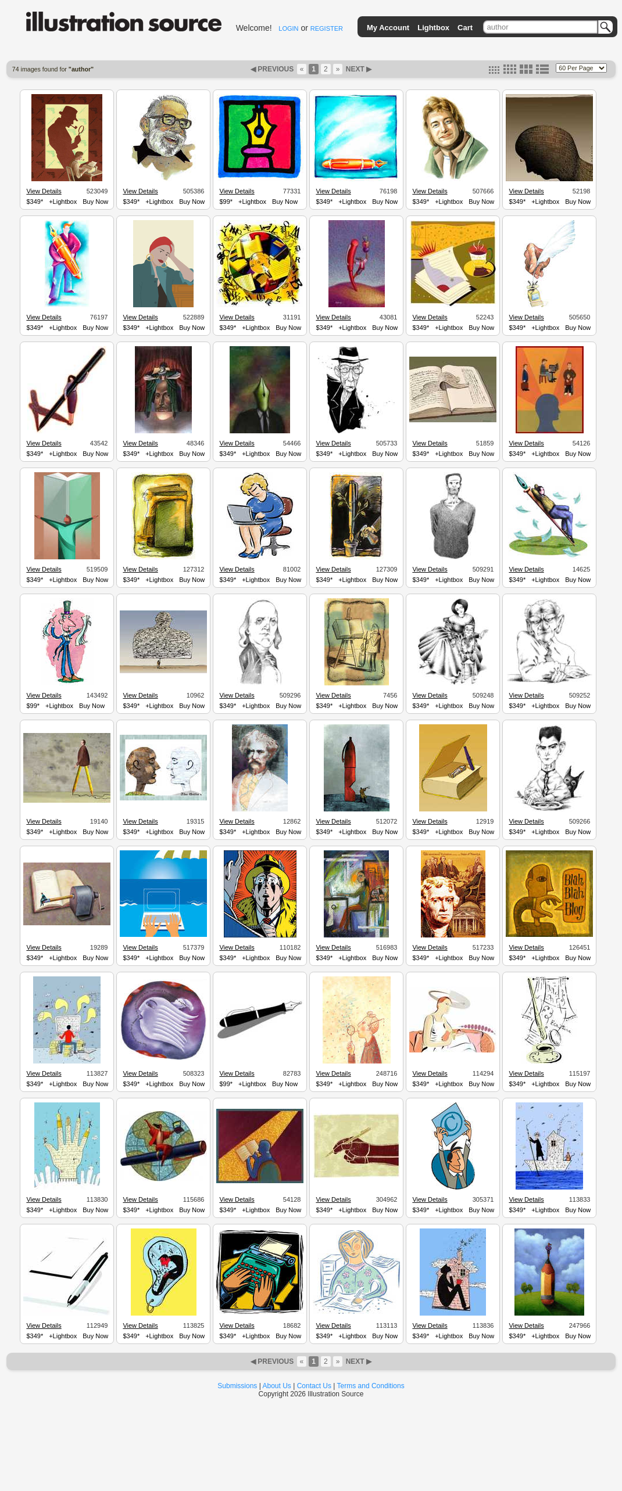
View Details (43, 191)
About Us (277, 1386)
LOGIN (288, 28)
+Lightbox (63, 201)
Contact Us (314, 1386)
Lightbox (433, 27)
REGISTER (326, 28)
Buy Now (95, 201)
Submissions (237, 1386)
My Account (388, 27)
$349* (34, 201)
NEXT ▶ (357, 69)
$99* (226, 201)
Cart (465, 27)
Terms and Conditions (371, 1386)
